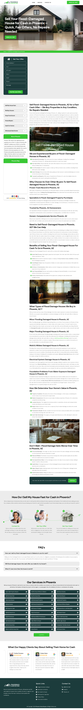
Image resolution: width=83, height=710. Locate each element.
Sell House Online (61, 631)
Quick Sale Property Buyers (12, 593)
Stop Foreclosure (35, 614)
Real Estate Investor (36, 626)
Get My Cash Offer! (15, 92)
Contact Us (48, 2)
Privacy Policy (41, 698)
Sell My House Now (10, 626)
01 (11, 511)
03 (63, 511)
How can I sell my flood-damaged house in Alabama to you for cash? (41, 555)
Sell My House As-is (10, 614)
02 (37, 511)
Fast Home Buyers (61, 597)
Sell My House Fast (10, 597)
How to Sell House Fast (62, 618)
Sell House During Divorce (37, 606)
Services (40, 2)
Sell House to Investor (43, 691)
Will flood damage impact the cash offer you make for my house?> (26, 565)
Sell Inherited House (10, 622)
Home (33, 2)
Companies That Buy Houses (63, 626)
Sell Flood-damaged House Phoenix (16, 51)
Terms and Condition (42, 701)
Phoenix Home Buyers (41, 708)
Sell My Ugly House (61, 622)
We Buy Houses (9, 606)
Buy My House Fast (35, 597)
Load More (41, 636)
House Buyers (34, 631)
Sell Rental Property (61, 602)
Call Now (72, 481)
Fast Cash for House (42, 693)
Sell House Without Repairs (63, 606)
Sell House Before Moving (61, 338)
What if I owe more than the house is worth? (41, 571)
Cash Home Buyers (10, 602)
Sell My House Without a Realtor (38, 593)
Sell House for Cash (10, 610)
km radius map (15, 178)
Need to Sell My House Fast (12, 631)
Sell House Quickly (61, 593)
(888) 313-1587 (73, 2)
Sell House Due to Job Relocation (64, 610)
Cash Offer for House (36, 622)
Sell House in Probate (36, 610)
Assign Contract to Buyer (44, 689)
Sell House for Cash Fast (43, 696)
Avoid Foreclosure (10, 618)
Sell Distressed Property (37, 602)
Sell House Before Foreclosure (38, 618)
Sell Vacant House (61, 614)
